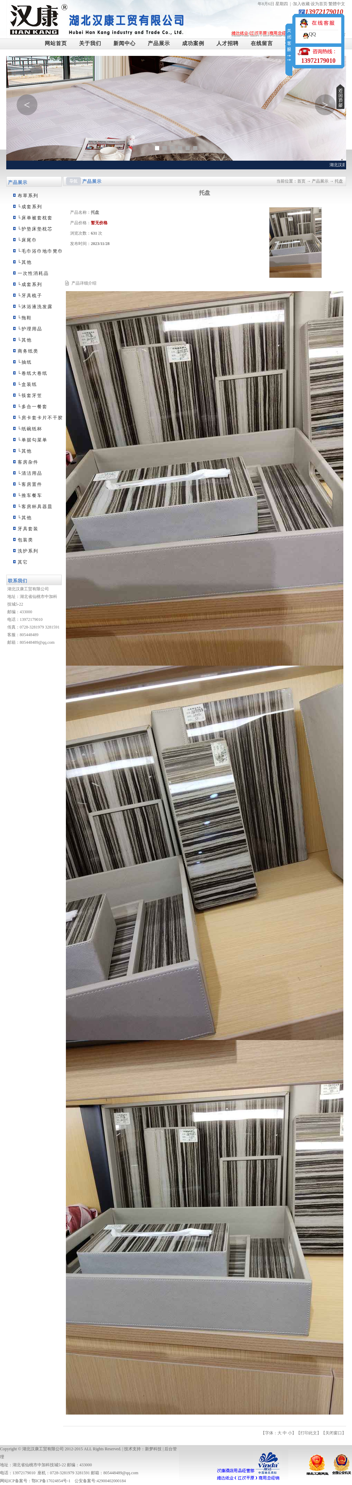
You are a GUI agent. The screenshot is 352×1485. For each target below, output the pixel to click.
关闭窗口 (333, 1433)
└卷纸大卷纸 (33, 373)
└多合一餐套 (33, 406)
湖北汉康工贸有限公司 (43, 1448)
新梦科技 (153, 1448)
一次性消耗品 (33, 273)
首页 (301, 181)
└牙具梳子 (30, 295)
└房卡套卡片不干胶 (40, 417)
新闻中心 (124, 43)
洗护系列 (28, 551)
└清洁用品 (30, 473)
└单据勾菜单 (33, 439)
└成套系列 (30, 206)
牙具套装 (28, 528)
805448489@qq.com (37, 642)
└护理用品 (30, 328)
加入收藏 (301, 3)
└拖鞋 (25, 317)
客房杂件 (28, 462)
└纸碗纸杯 (30, 428)
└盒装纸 (27, 384)
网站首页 (56, 43)
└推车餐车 (30, 495)
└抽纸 (25, 362)
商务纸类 (28, 351)
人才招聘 (227, 43)
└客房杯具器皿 (35, 506)
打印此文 (308, 1433)
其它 (23, 562)
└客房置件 (30, 484)
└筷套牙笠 (30, 395)
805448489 (29, 634)
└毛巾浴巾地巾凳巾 (40, 251)
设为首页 (319, 3)
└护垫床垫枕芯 (35, 228)
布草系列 (28, 195)
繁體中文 (336, 3)
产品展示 (159, 43)
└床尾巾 (27, 240)
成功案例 (193, 43)
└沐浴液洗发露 (35, 306)
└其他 (25, 262)
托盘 (339, 181)
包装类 (25, 539)
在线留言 (262, 43)
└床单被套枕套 (35, 217)
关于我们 (90, 43)
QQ (312, 34)
